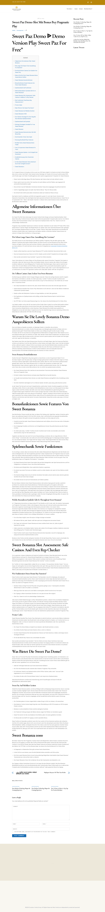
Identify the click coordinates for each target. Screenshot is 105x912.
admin (13, 30)
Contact (81, 8)
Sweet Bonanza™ (19, 166)
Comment (15, 806)
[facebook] (88, 2)
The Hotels (70, 8)
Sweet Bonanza (19, 129)
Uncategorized (20, 30)
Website (15, 829)
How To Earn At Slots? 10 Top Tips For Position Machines (59, 789)
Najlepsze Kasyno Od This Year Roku (55, 772)
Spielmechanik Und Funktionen (23, 87)
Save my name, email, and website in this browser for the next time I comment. (35, 831)
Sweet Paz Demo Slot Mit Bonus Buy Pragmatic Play (40, 24)
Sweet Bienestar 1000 (21, 114)
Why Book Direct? (88, 8)
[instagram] (91, 2)
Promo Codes (18, 105)
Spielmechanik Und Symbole (22, 121)
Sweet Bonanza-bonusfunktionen (23, 80)
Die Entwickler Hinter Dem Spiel (23, 137)
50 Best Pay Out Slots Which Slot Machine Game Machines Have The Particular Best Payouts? (82, 41)
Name (14, 824)
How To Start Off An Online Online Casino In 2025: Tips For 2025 (82, 36)
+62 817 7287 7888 (20, 1)
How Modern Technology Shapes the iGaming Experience (21, 789)
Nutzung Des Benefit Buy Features (24, 140)
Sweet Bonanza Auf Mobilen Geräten (24, 111)
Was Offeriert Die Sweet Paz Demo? (24, 108)
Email (44, 824)
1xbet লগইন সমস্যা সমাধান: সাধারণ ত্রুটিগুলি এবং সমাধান (26, 773)
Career (76, 8)
